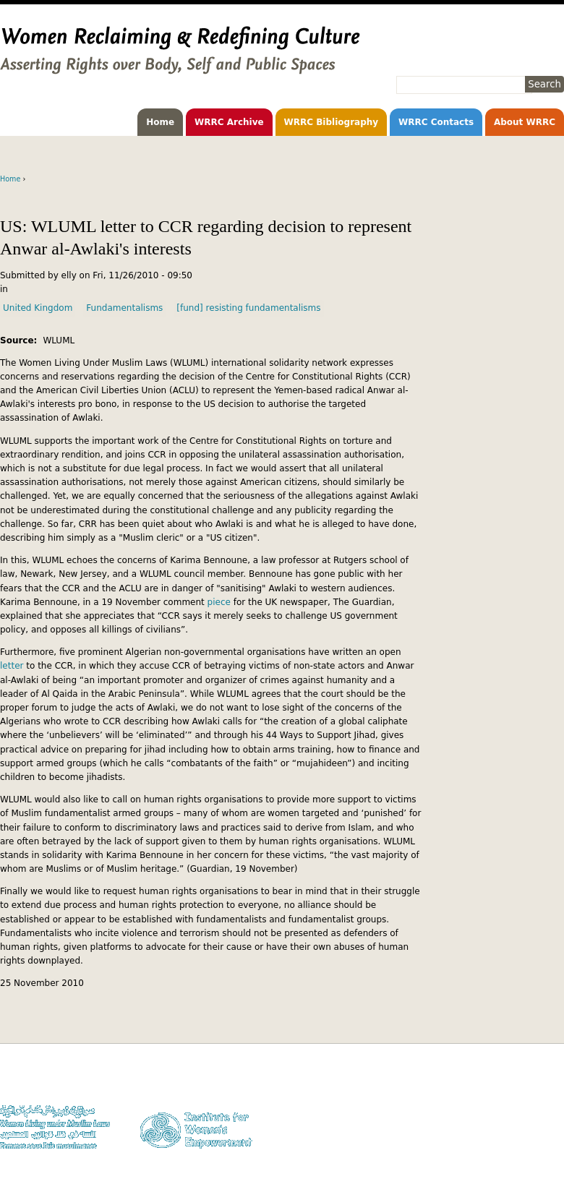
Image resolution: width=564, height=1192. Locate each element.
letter (13, 666)
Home (160, 122)
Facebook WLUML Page (519, 1149)
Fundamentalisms (124, 308)
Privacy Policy (537, 1107)
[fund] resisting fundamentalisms (248, 308)
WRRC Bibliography (331, 122)
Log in (552, 1135)
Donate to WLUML (529, 1079)
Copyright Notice (531, 1094)
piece (221, 602)
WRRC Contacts (436, 122)
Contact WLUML (533, 1121)
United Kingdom (37, 308)
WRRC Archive (229, 122)
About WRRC (524, 122)
